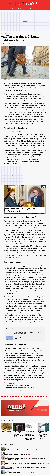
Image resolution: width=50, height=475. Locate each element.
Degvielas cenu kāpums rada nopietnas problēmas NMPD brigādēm (18, 434)
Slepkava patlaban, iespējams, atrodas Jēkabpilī (19, 472)
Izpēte (19, 8)
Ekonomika (38, 8)
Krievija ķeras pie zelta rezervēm (6, 432)
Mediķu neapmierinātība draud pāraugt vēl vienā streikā (21, 450)
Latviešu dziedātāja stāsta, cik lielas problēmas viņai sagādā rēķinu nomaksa (28, 333)
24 (29, 454)
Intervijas (8, 8)
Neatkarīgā (5, 33)
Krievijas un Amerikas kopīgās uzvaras (16, 454)
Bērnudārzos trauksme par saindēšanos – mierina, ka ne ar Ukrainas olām (26, 463)
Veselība (32, 8)
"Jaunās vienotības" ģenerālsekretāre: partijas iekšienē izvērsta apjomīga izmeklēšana (26, 468)
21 (13, 468)
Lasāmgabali (26, 8)
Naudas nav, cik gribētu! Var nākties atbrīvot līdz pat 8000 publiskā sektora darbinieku (42, 435)
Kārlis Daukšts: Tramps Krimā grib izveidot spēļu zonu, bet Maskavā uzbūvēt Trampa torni (25, 458)
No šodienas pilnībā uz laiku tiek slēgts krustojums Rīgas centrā (28, 337)
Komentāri (14, 8)
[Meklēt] (45, 8)
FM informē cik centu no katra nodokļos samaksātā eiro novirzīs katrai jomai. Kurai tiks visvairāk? (30, 435)
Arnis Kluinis (3, 43)
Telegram (20, 387)
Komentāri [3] (25, 395)
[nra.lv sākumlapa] (11, 3)
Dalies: (19, 390)
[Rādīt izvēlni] (1, 8)
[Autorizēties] (48, 8)
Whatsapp (27, 387)
